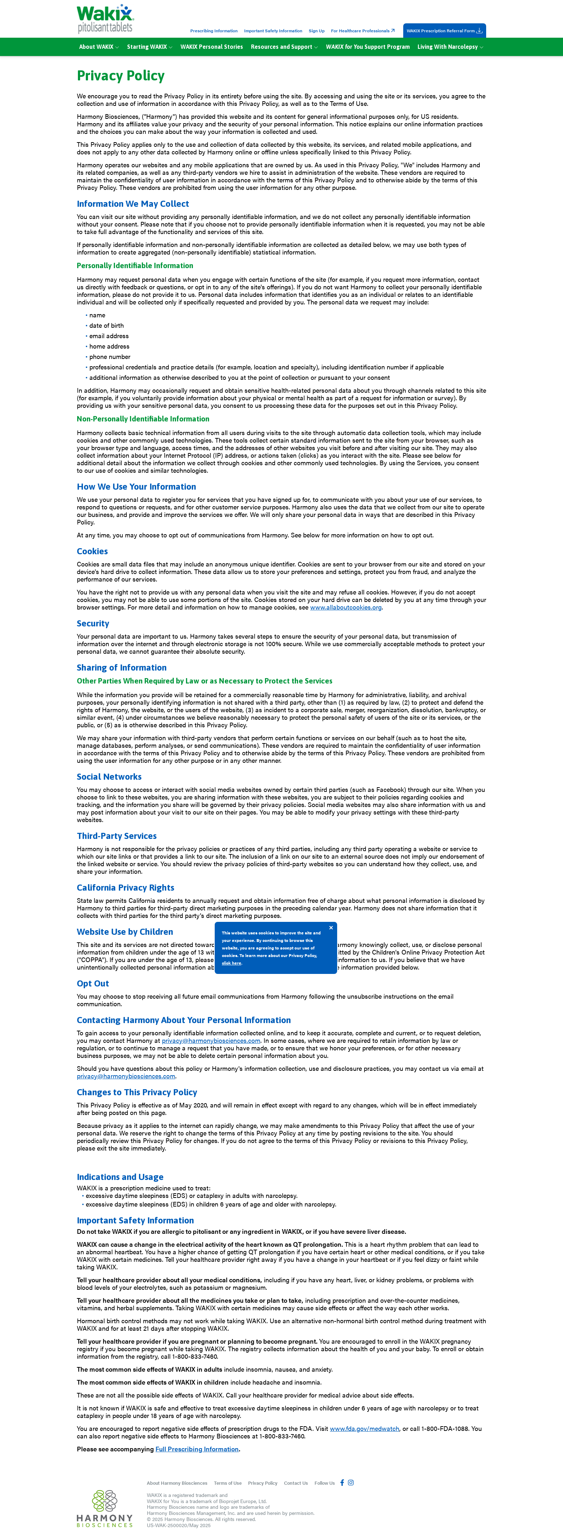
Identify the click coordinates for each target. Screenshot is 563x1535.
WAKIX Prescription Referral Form (445, 30)
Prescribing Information (214, 30)
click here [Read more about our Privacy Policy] (231, 963)
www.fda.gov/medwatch (364, 1428)
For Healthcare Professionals (363, 30)
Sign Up (317, 30)
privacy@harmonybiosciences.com (211, 1040)
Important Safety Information (273, 30)
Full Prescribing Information (197, 1448)
